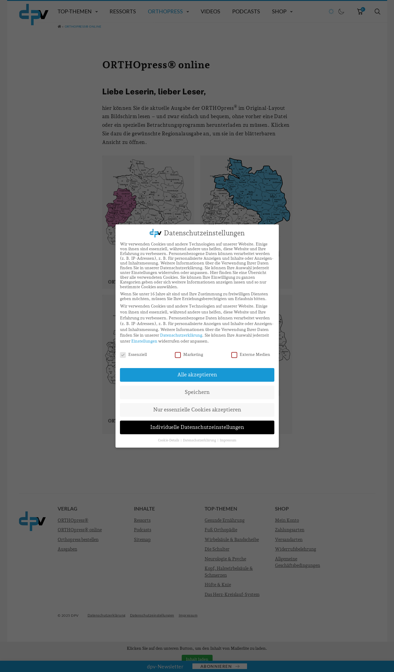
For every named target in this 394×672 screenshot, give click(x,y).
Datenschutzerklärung (181, 335)
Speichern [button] (197, 392)
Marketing (189, 354)
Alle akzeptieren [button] (197, 375)
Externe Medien (250, 354)
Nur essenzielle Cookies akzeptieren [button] (197, 410)
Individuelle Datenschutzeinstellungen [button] (197, 427)
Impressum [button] (228, 440)
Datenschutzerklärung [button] (200, 440)
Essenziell (133, 354)
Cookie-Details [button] (169, 440)
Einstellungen (144, 341)
